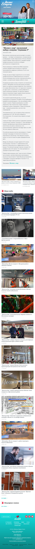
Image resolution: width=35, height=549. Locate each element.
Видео (22, 522)
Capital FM (21, 545)
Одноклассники (29, 516)
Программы (16, 522)
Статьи (28, 522)
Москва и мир (13, 163)
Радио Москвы (15, 545)
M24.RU (16, 544)
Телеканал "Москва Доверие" (18, 21)
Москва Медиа (5, 544)
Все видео (3, 498)
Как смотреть (9, 524)
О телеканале (8, 522)
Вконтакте (26, 516)
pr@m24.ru (19, 535)
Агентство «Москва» (23, 544)
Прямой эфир (28, 21)
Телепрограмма (17, 524)
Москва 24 (12, 544)
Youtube (32, 516)
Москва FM (30, 544)
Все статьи (4, 506)
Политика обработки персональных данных (17, 541)
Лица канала (26, 524)
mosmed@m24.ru (19, 538)
